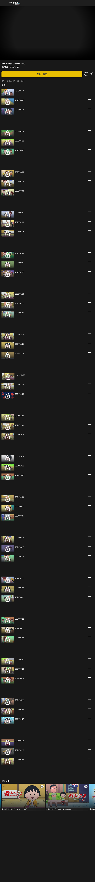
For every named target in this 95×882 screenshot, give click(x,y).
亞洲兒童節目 (11, 81)
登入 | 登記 (42, 74)
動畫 (18, 81)
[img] (14, 3)
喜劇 (22, 81)
